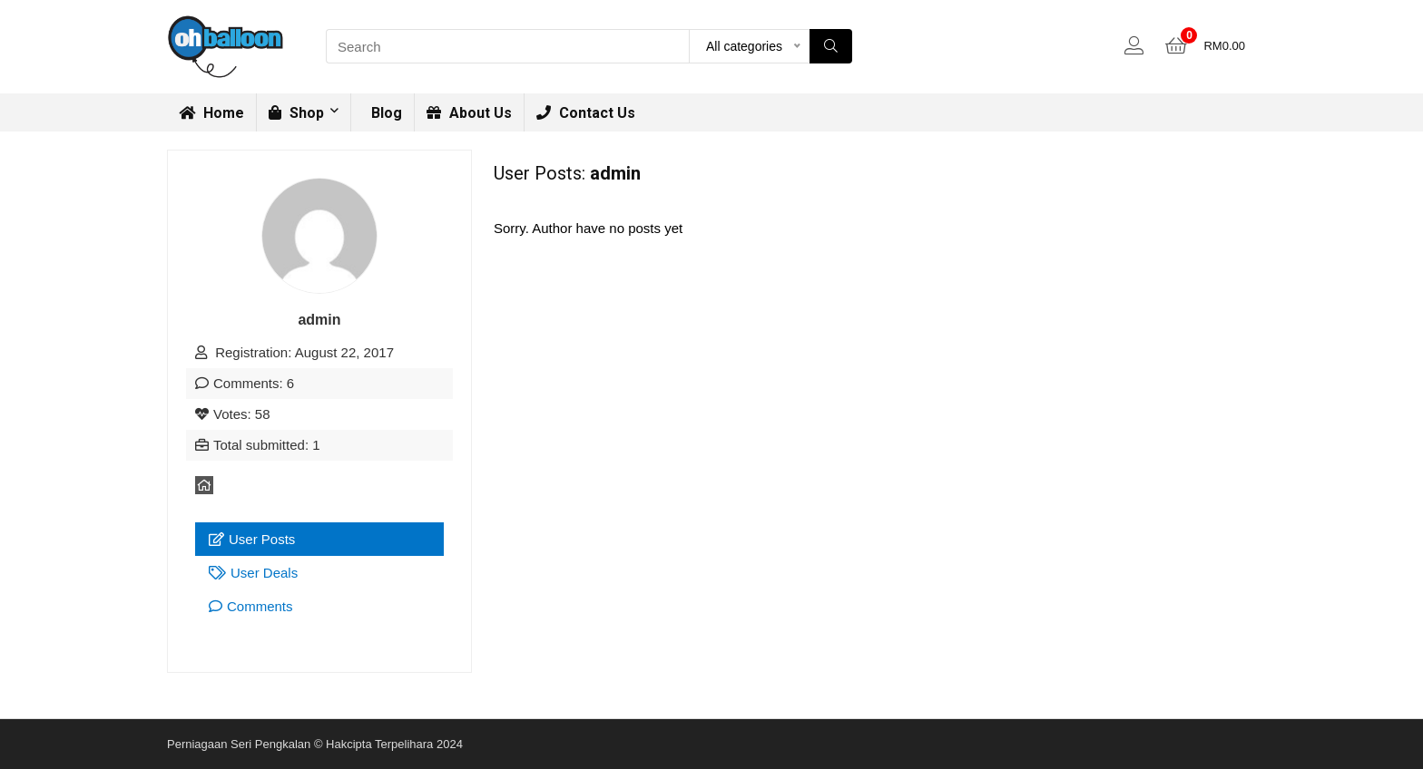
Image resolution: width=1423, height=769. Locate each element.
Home (211, 113)
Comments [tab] (251, 606)
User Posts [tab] (252, 539)
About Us (469, 113)
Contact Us (585, 113)
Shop (296, 113)
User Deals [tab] (253, 572)
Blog (385, 113)
